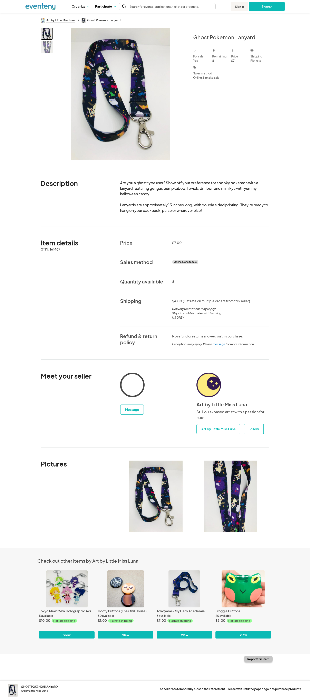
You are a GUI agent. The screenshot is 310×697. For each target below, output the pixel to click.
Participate (105, 6)
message (219, 344)
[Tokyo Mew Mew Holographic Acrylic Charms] (67, 588)
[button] (80, 6)
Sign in (239, 6)
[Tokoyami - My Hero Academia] (184, 588)
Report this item (258, 659)
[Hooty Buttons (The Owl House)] (125, 588)
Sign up (267, 6)
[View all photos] (120, 93)
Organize (80, 6)
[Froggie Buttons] (243, 588)
